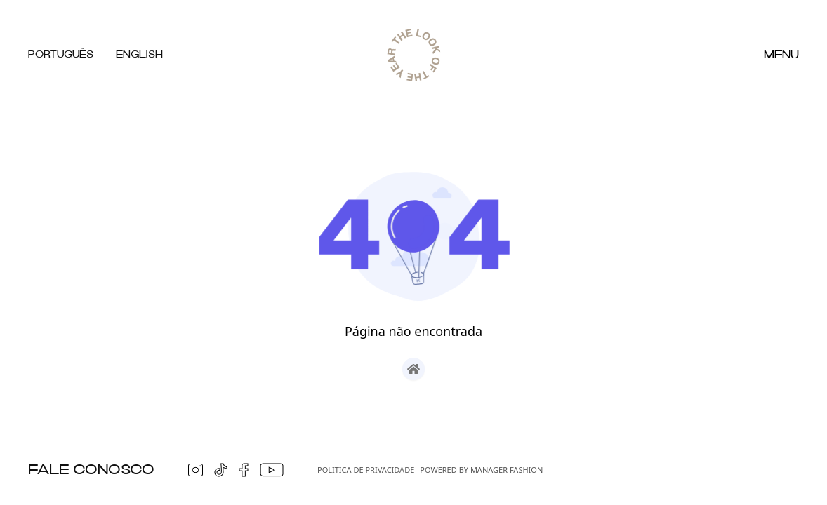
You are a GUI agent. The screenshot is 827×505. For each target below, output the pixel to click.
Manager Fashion (506, 469)
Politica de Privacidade (365, 469)
